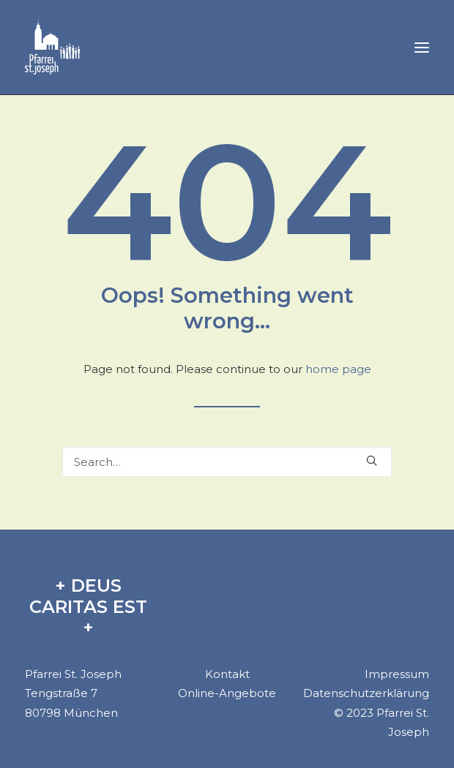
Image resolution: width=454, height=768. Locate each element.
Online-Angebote (227, 693)
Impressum (397, 674)
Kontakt (227, 674)
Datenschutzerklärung (366, 693)
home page (338, 369)
